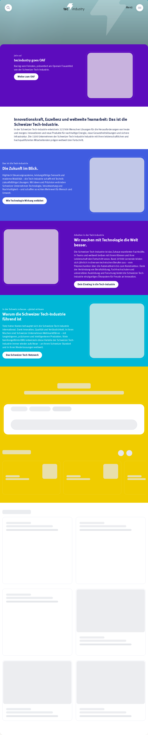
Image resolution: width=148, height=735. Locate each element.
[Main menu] (139, 7)
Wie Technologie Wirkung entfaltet (24, 201)
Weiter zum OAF (26, 77)
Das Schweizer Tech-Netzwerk (22, 355)
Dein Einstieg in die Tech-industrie (96, 284)
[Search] (8, 7)
